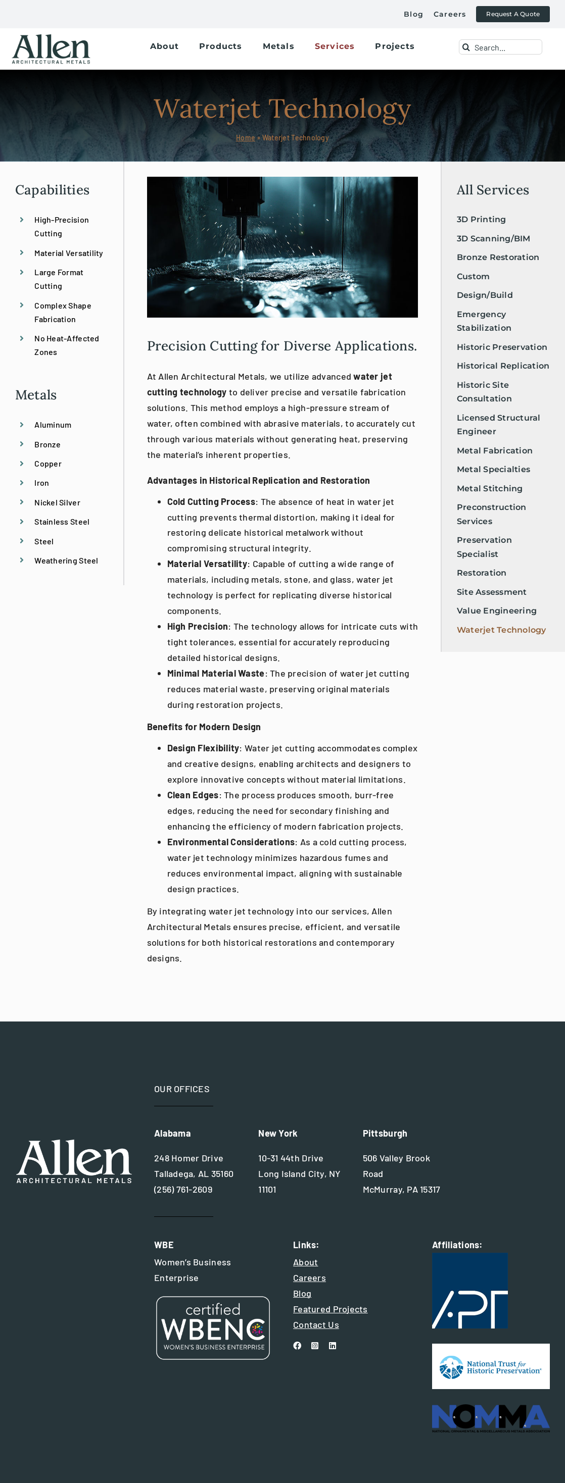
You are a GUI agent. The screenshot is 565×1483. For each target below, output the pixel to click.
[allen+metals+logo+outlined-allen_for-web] (51, 37)
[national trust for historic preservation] (491, 1348)
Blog (302, 1293)
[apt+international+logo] (470, 1257)
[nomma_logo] (491, 1408)
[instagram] (314, 1346)
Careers (309, 1277)
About (305, 1261)
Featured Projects (330, 1308)
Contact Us (316, 1324)
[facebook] (297, 1346)
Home (245, 137)
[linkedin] (332, 1346)
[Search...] (501, 47)
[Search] (466, 47)
